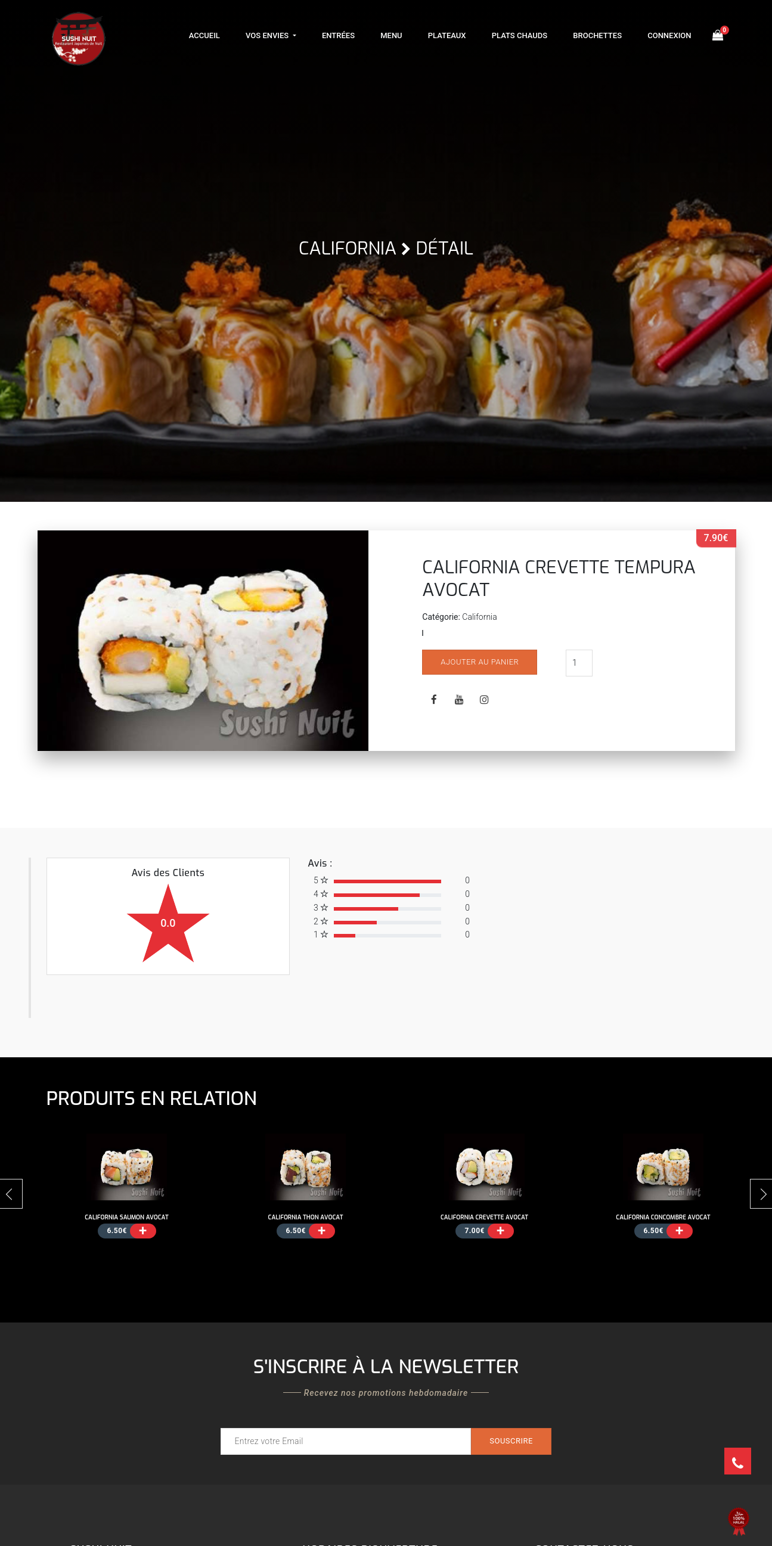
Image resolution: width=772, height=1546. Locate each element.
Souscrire (511, 1440)
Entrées (338, 35)
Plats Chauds (519, 35)
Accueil (204, 35)
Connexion (669, 35)
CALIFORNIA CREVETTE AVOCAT (484, 1217)
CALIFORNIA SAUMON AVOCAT (126, 1217)
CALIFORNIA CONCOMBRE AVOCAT (663, 1217)
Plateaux (447, 35)
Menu (391, 35)
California (347, 248)
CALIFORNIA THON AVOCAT (305, 1217)
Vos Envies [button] (268, 35)
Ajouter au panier (480, 661)
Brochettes (597, 35)
